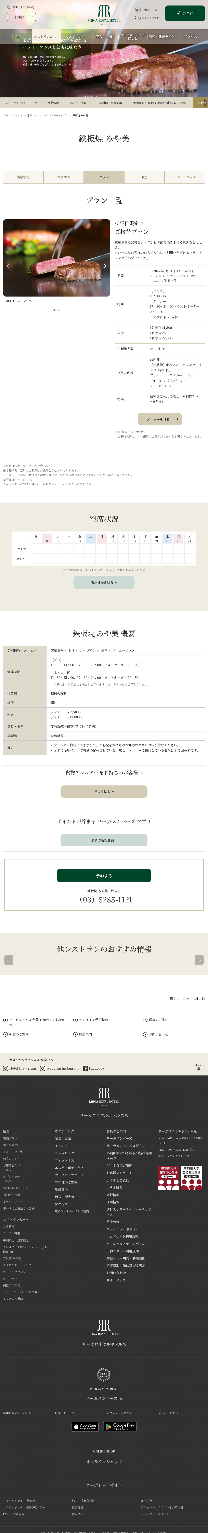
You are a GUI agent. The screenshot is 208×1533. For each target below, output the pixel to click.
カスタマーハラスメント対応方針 (162, 1507)
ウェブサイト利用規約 (122, 1236)
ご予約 (187, 13)
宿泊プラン (10, 1138)
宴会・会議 (63, 1138)
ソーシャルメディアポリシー (127, 1243)
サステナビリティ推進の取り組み (24, 1507)
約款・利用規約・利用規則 (125, 1258)
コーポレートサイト (104, 1485)
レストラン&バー (16, 1219)
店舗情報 (23, 177)
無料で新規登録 (102, 840)
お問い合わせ (158, 1034)
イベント (61, 1145)
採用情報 (112, 1202)
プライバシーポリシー (122, 1229)
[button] (54, 310)
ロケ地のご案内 (66, 1182)
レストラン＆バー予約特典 (20, 1292)
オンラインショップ (104, 1462)
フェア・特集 (77, 103)
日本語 (19, 17)
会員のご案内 (116, 1131)
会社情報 (112, 1194)
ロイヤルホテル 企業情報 (19, 1501)
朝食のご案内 (19, 1034)
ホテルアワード (13, 1201)
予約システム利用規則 (122, 1251)
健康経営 (77, 1507)
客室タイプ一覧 (13, 1152)
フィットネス (64, 1160)
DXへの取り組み (13, 1514)
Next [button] (105, 266)
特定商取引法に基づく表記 (125, 1265)
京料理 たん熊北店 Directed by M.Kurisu (160, 103)
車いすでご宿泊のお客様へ (20, 1208)
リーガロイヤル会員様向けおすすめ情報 (36, 1022)
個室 (144, 177)
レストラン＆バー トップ (21, 103)
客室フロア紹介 (13, 1145)
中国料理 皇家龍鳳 (109, 103)
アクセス (61, 1204)
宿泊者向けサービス (16, 1188)
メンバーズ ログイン (171, 1413)
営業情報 (53, 103)
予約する (104, 876)
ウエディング (64, 1131)
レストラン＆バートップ (52, 115)
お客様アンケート (119, 1172)
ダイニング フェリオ (17, 1265)
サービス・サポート (69, 1174)
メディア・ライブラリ (155, 1514)
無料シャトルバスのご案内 (72, 1211)
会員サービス (146, 10)
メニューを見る (158, 419)
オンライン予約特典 (93, 1019)
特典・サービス (65, 1413)
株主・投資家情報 (83, 1501)
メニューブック (185, 177)
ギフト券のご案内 (119, 1165)
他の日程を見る (104, 582)
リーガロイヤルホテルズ (104, 1344)
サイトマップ (116, 1280)
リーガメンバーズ (119, 1138)
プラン (104, 177)
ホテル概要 (114, 1187)
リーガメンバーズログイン (125, 1145)
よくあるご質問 (147, 18)
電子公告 (112, 1221)
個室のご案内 (158, 1019)
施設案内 (85, 1034)
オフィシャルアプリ (119, 1413)
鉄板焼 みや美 (12, 1258)
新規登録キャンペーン (17, 1413)
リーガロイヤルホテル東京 (17, 115)
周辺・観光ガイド (68, 1196)
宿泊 (6, 1131)
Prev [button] (8, 266)
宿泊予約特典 (11, 1195)
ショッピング (64, 1153)
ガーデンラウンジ (14, 1272)
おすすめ (63, 177)
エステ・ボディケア (69, 1167)
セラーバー (10, 1278)
